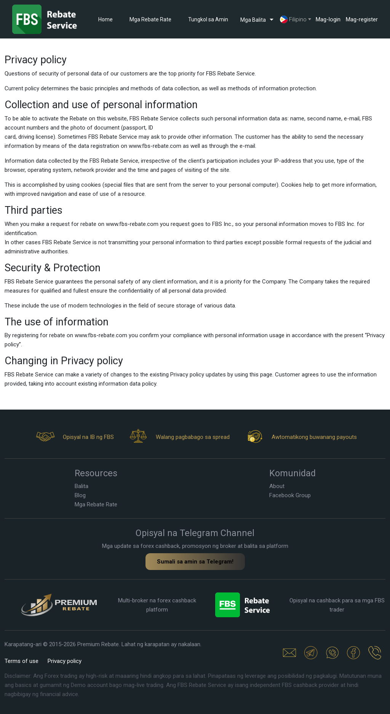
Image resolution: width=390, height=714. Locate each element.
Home (105, 19)
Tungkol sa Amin (208, 19)
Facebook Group (290, 495)
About (277, 486)
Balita (81, 486)
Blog (80, 495)
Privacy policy (65, 661)
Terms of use (21, 661)
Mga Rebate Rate (150, 19)
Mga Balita (258, 19)
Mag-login (328, 19)
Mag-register (362, 19)
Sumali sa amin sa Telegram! (195, 561)
